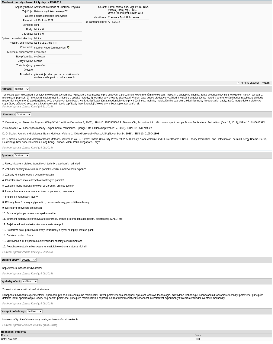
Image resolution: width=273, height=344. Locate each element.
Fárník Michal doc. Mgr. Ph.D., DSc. (128, 7)
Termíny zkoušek (249, 82)
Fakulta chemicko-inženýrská (50, 15)
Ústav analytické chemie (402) (51, 11)
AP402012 (114, 21)
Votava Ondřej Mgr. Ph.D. (122, 10)
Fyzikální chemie (129, 17)
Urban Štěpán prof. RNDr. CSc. (126, 12)
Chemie (112, 17)
